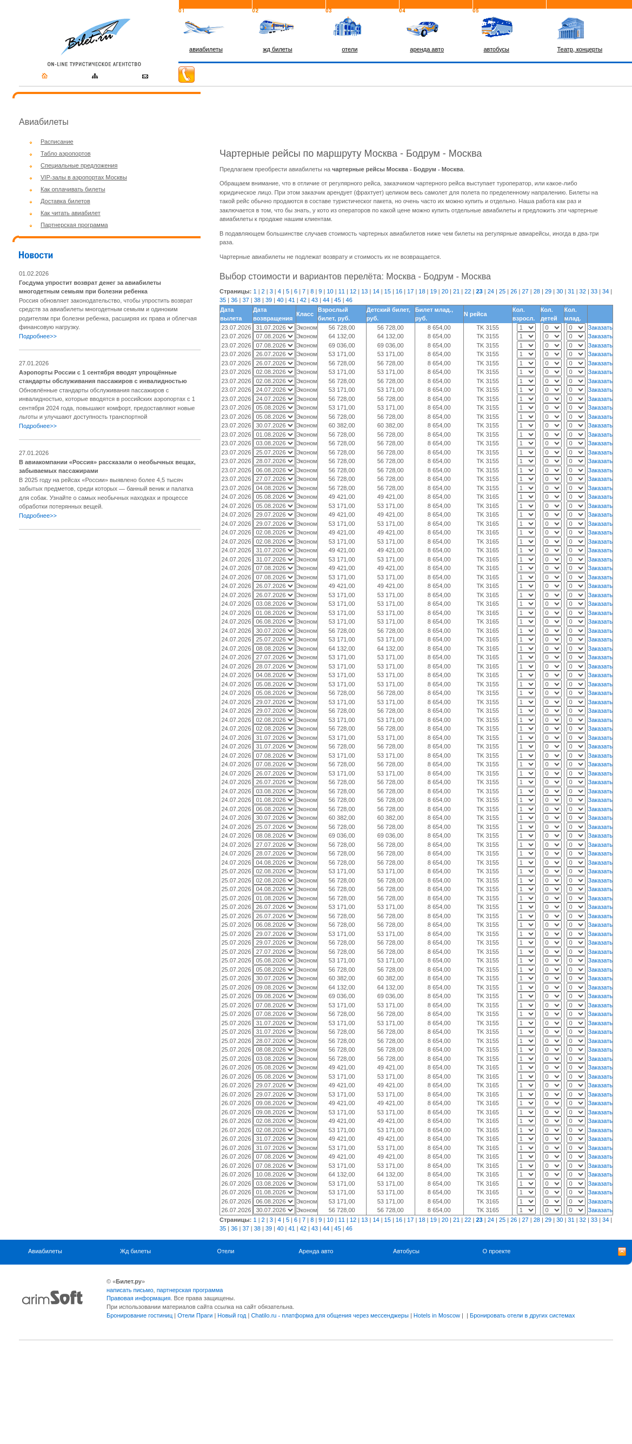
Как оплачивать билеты (73, 189)
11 (341, 291)
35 (222, 300)
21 (456, 291)
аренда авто (427, 49)
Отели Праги (194, 1315)
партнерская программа (190, 1290)
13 (364, 291)
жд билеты (277, 49)
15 (387, 291)
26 (513, 291)
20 (445, 291)
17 (410, 291)
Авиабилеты (45, 1251)
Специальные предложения (79, 165)
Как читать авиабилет (71, 213)
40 (280, 300)
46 (349, 300)
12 (353, 291)
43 (314, 300)
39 (268, 300)
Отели (226, 1251)
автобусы (496, 49)
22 (467, 291)
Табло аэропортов (66, 153)
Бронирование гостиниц (139, 1315)
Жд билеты (135, 1251)
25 (502, 291)
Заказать (600, 327)
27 (525, 291)
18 (421, 291)
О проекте (497, 1251)
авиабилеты (206, 49)
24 (491, 291)
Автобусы (406, 1251)
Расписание (57, 141)
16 (399, 291)
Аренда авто (316, 1251)
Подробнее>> (38, 336)
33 (594, 291)
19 (433, 291)
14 (375, 291)
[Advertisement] (110, 614)
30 (559, 291)
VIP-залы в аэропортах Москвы (84, 177)
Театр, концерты (580, 49)
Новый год (231, 1315)
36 (234, 300)
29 (548, 291)
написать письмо (130, 1290)
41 (291, 300)
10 (330, 291)
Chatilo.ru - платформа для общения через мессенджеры (329, 1315)
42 (303, 300)
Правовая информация (138, 1298)
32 (583, 291)
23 (479, 291)
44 (326, 300)
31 (571, 291)
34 (605, 291)
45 (337, 300)
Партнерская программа (74, 225)
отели (349, 49)
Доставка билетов (65, 201)
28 (537, 291)
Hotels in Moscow (437, 1315)
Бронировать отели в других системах (522, 1315)
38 (257, 300)
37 (245, 300)
